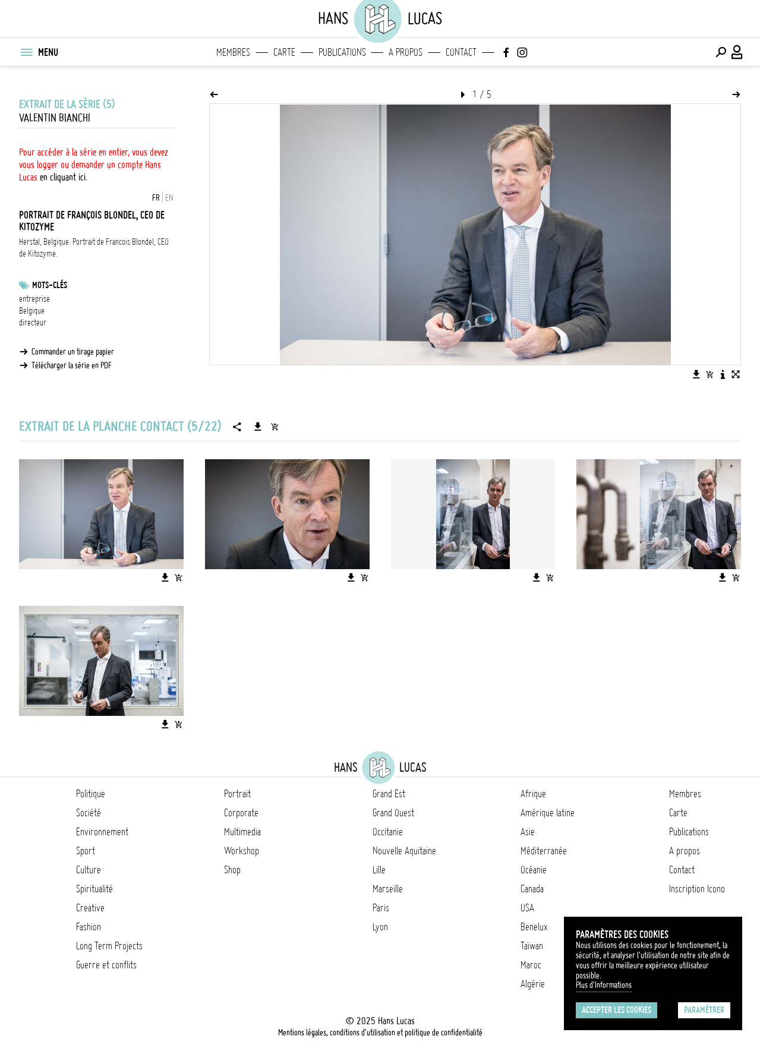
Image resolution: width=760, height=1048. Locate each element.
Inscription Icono (697, 889)
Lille (379, 870)
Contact (461, 52)
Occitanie (388, 832)
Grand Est (389, 794)
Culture (88, 870)
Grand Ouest (393, 813)
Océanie (534, 870)
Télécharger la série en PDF (71, 365)
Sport (85, 851)
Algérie (533, 984)
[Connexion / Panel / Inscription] (737, 52)
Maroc (531, 965)
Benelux (534, 927)
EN (169, 197)
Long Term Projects (109, 946)
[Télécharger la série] (258, 426)
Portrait (237, 794)
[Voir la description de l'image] (722, 374)
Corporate (241, 813)
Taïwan (532, 946)
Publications (342, 52)
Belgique (32, 310)
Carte (284, 52)
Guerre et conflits (106, 965)
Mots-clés (49, 285)
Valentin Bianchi (54, 118)
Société (88, 813)
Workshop (241, 851)
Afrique (533, 794)
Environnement (102, 832)
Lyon (380, 927)
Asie (528, 832)
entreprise (34, 298)
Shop (232, 870)
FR (156, 197)
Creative (90, 908)
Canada (532, 889)
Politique (90, 794)
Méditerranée (544, 851)
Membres (233, 52)
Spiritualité (94, 889)
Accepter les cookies (616, 1010)
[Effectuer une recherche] (720, 52)
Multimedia (242, 832)
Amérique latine (548, 813)
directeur (32, 322)
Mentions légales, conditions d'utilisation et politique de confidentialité (380, 1032)
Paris (381, 908)
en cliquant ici (63, 177)
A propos (405, 52)
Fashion (88, 927)
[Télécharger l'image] (696, 374)
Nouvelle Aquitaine (404, 851)
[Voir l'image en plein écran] (735, 374)
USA (527, 908)
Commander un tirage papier (72, 351)
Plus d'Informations (604, 985)
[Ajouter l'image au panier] (709, 374)
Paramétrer (704, 1010)
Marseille (388, 889)
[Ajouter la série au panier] (274, 426)
